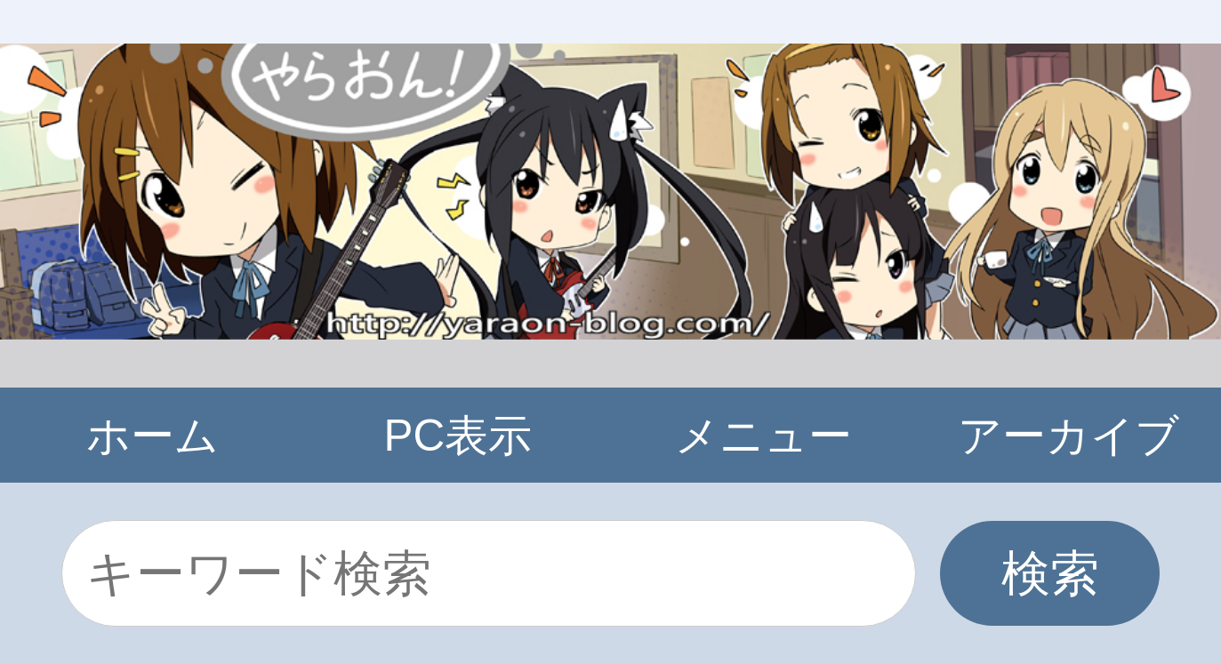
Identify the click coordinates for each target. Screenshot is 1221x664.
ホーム (152, 435)
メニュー (763, 435)
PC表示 (458, 435)
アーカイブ (1068, 435)
